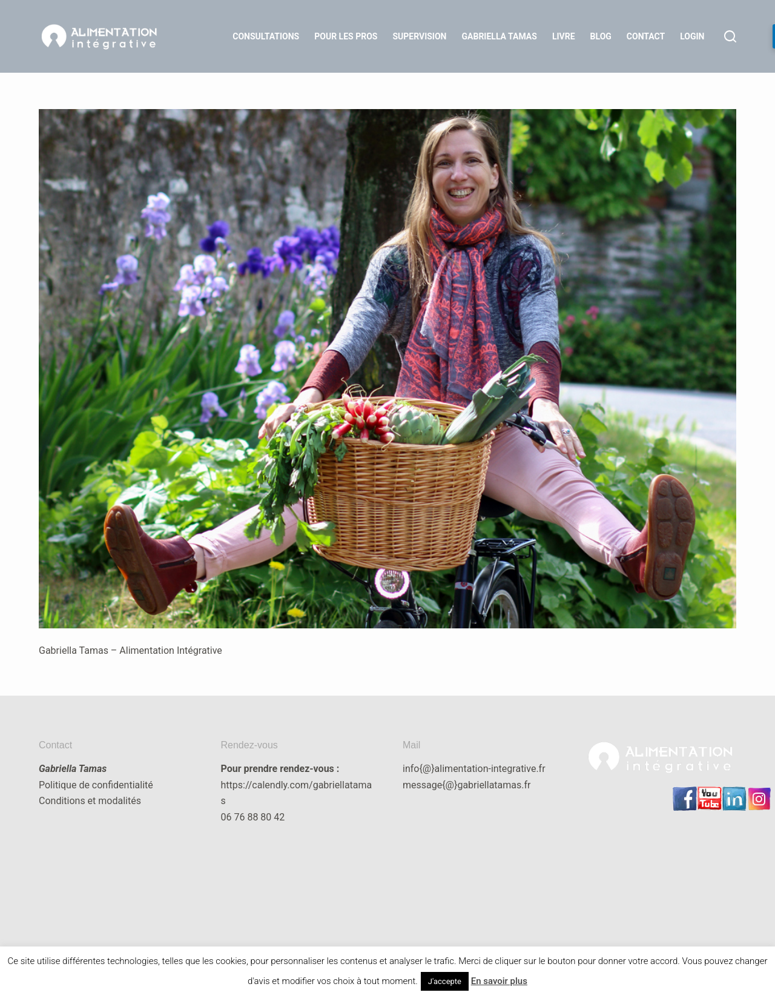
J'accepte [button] (444, 981)
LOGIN (692, 36)
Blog (601, 36)
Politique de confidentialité (96, 785)
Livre (563, 36)
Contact (646, 36)
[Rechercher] (730, 36)
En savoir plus (499, 981)
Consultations (265, 36)
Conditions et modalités (90, 801)
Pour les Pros (345, 36)
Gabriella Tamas (499, 36)
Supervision (419, 36)
